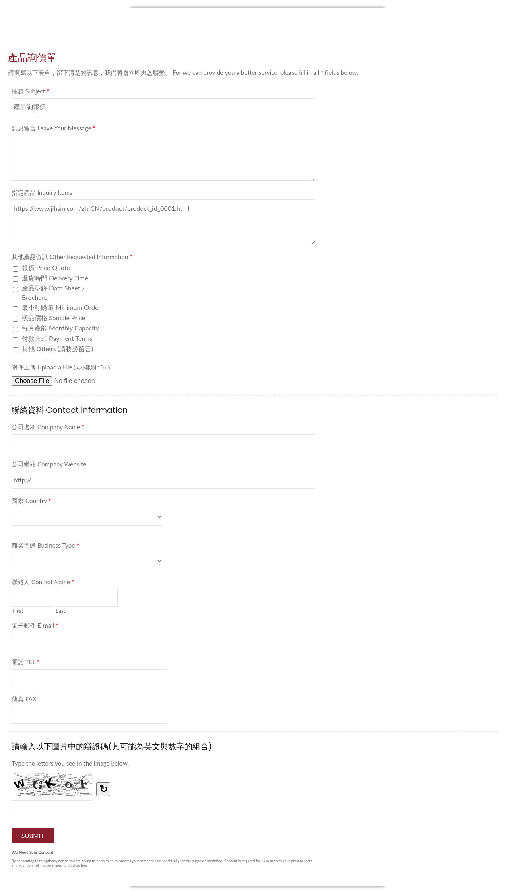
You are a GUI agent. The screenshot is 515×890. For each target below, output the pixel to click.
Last (61, 611)
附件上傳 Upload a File (61, 367)
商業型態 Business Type (45, 547)
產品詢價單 (257, 33)
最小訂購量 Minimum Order (61, 307)
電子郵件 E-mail (35, 627)
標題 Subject (30, 92)
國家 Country (31, 502)
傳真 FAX (24, 699)
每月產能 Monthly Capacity (60, 328)
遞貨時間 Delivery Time (55, 278)
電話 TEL (25, 663)
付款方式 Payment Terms (57, 338)
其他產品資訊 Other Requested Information (72, 258)
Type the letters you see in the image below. (70, 763)
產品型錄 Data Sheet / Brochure (53, 292)
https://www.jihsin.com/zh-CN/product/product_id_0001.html (163, 222)
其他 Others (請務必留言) (57, 348)
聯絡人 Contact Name (43, 583)
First (17, 611)
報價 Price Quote (46, 267)
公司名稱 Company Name (48, 428)
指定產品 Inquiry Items (42, 192)
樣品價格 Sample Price (53, 317)
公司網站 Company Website (49, 464)
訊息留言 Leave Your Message (53, 129)
